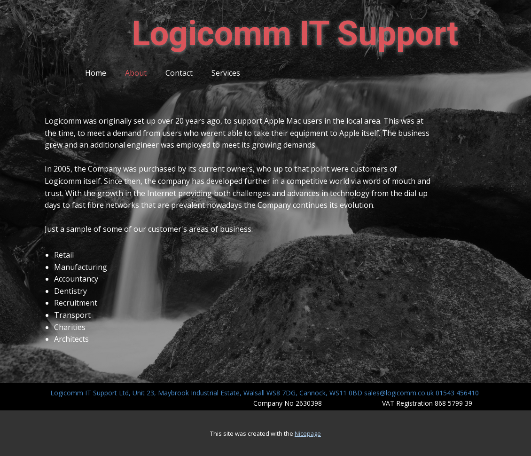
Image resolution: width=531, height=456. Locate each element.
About (136, 73)
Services (225, 73)
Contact (179, 73)
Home (95, 73)
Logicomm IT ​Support (295, 34)
